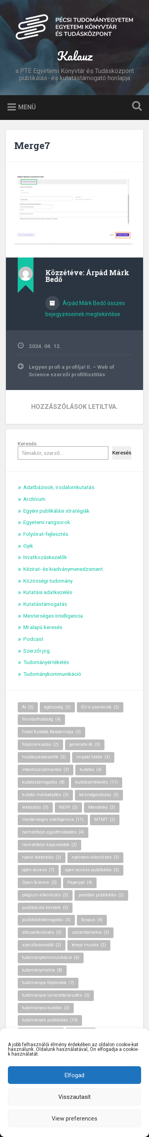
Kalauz (74, 56)
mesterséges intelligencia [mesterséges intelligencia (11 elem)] (53, 819)
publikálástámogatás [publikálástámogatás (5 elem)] (46, 919)
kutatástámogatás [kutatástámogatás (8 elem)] (43, 782)
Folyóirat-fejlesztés (45, 534)
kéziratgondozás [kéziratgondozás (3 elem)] (99, 794)
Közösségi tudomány (48, 581)
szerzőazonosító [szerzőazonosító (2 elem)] (41, 945)
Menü (27, 107)
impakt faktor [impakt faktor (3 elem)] (93, 757)
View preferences (74, 1118)
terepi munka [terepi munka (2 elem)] (89, 945)
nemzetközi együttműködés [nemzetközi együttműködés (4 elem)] (53, 832)
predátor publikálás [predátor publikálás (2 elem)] (101, 895)
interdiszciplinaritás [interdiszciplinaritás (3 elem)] (45, 769)
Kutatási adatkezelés (47, 592)
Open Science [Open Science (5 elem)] (39, 882)
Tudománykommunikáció (52, 674)
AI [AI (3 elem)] (28, 707)
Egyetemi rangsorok (46, 522)
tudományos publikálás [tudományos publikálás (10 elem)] (50, 1020)
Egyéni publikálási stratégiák (56, 511)
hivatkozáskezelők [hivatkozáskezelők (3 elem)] (44, 757)
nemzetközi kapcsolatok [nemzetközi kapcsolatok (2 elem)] (49, 844)
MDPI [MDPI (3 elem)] (68, 807)
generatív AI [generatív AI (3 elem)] (84, 744)
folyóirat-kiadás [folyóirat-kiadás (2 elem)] (40, 744)
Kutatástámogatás (45, 604)
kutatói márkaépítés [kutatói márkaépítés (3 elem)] (45, 794)
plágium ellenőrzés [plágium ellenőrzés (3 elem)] (45, 895)
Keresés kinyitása (135, 106)
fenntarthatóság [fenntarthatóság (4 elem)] (41, 719)
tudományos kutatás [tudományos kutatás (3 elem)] (45, 1007)
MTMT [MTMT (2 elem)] (104, 819)
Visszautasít (74, 1096)
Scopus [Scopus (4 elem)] (91, 919)
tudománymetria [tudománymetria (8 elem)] (42, 970)
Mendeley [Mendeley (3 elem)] (101, 807)
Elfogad (74, 1075)
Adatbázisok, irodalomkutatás (58, 487)
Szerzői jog (36, 651)
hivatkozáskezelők (45, 557)
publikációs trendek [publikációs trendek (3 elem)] (45, 907)
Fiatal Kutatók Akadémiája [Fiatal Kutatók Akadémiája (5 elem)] (51, 731)
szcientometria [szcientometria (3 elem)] (90, 932)
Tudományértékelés (46, 662)
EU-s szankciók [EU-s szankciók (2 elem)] (100, 707)
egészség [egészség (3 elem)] (57, 707)
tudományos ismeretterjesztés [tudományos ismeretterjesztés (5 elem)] (55, 995)
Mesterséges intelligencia (53, 616)
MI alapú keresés (42, 627)
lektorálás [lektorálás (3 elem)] (35, 807)
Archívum (34, 499)
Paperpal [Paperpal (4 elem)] (79, 882)
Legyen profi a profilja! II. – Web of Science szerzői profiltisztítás (71, 370)
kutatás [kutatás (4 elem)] (91, 769)
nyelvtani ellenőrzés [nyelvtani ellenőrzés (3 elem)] (95, 857)
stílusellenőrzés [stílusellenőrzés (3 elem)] (41, 932)
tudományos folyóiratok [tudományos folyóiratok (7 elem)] (48, 982)
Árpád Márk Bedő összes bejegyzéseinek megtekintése (85, 308)
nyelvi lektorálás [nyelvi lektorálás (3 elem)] (41, 857)
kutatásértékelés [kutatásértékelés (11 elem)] (96, 782)
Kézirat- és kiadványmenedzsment (63, 569)
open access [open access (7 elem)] (38, 869)
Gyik (28, 546)
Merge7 (32, 145)
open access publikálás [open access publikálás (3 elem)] (92, 869)
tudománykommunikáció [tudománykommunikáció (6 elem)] (50, 957)
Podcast (33, 639)
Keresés (27, 443)
